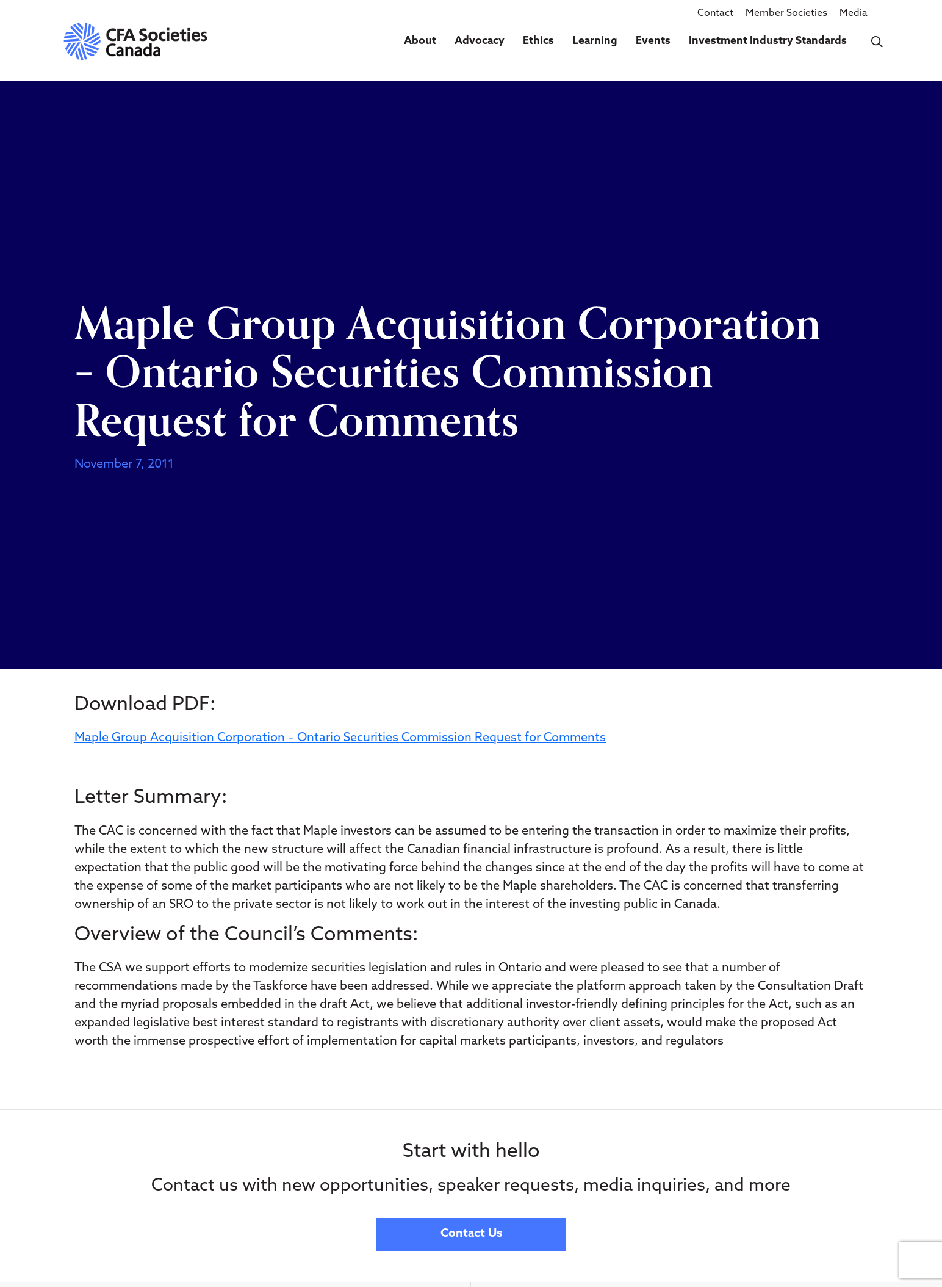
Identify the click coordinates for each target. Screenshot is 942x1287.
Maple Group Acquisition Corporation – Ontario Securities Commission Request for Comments (340, 738)
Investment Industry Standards (768, 41)
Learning (594, 41)
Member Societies (786, 13)
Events (653, 41)
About (420, 41)
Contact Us (471, 1234)
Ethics (538, 41)
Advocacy (480, 41)
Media (854, 13)
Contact (715, 13)
